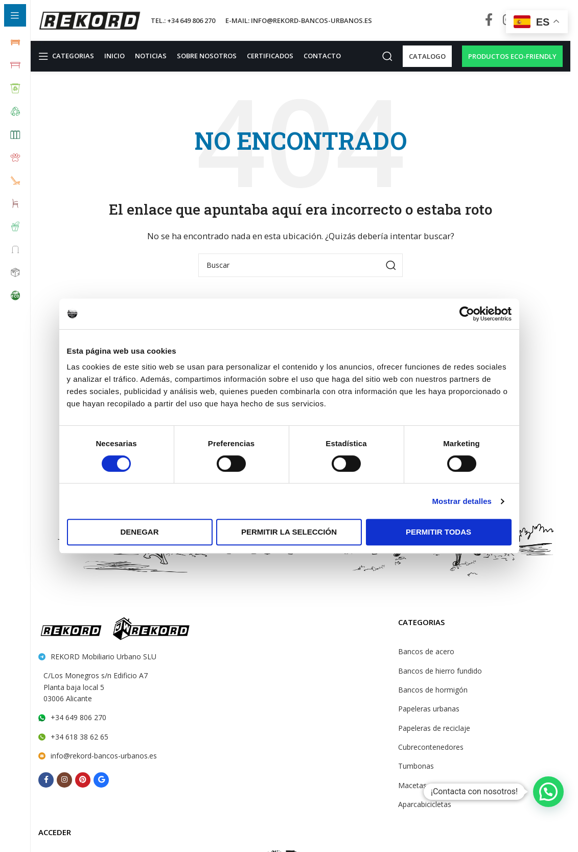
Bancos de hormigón (431, 690)
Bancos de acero (425, 652)
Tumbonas (415, 767)
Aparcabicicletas (424, 804)
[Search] (382, 56)
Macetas (411, 785)
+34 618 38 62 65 (78, 737)
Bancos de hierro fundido (438, 671)
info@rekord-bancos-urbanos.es (102, 756)
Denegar (139, 531)
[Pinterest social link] (82, 780)
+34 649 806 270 (78, 718)
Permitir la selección (289, 531)
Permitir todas (438, 531)
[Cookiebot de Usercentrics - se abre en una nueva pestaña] (467, 313)
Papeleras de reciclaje (433, 728)
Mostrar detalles (462, 501)
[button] (548, 791)
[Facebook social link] (489, 20)
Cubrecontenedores (429, 747)
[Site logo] (89, 19)
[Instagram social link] (64, 780)
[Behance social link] (101, 780)
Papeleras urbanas (428, 709)
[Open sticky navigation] (67, 56)
